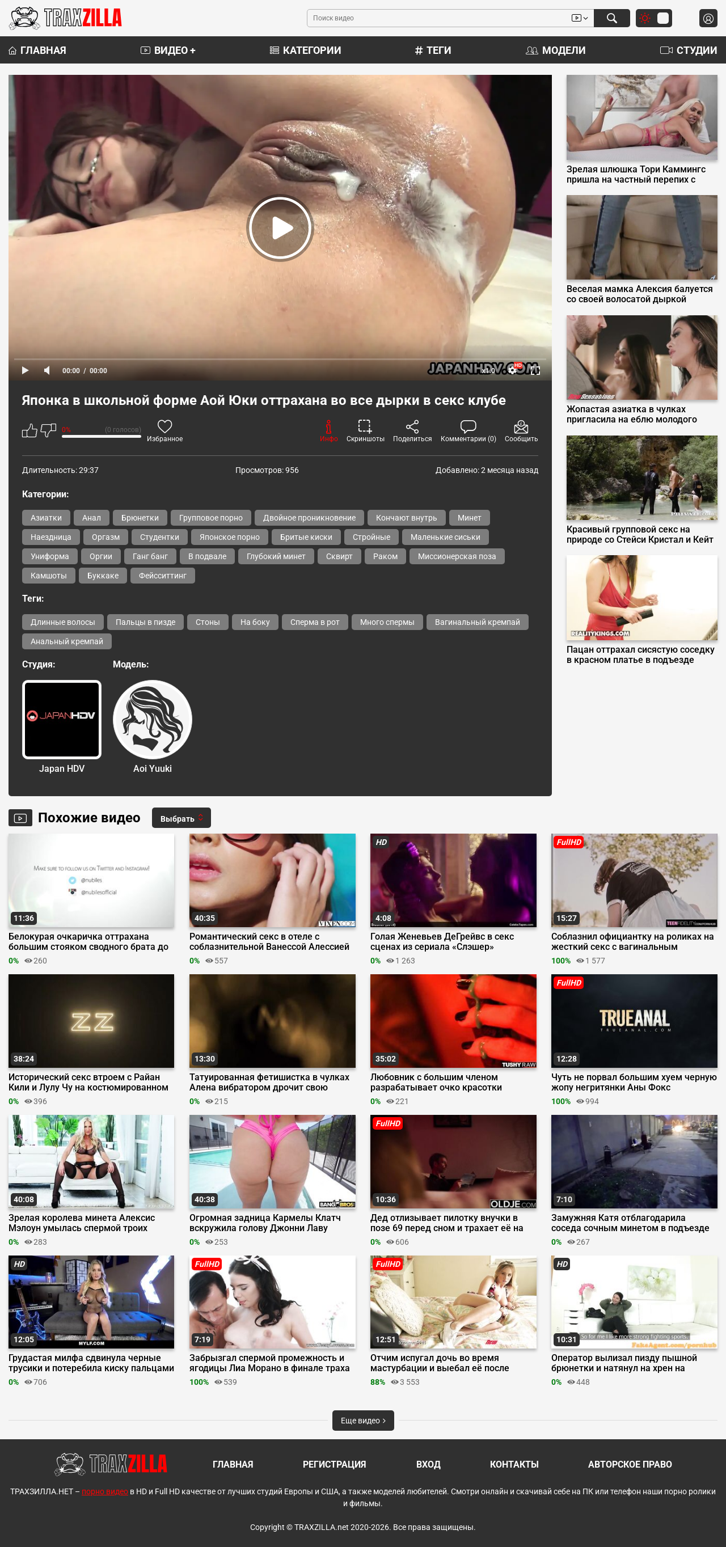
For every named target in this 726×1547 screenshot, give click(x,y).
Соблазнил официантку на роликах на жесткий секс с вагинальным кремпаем (632, 942)
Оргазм (106, 537)
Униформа (50, 556)
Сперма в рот (315, 622)
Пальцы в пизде (145, 622)
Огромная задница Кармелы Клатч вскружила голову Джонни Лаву (265, 1223)
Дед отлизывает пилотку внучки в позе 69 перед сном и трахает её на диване (447, 1223)
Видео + (168, 50)
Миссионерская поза (457, 556)
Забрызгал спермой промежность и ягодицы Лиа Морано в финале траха (269, 1363)
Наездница (51, 537)
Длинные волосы (63, 622)
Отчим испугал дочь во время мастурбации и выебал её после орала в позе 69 (439, 1363)
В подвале (207, 556)
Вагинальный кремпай (477, 622)
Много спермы (387, 622)
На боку (255, 622)
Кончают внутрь (406, 517)
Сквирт (339, 556)
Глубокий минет (276, 556)
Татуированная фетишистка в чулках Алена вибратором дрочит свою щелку (269, 1082)
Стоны (208, 622)
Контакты (514, 1464)
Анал (91, 517)
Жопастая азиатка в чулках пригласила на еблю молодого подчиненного (632, 414)
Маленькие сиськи (445, 537)
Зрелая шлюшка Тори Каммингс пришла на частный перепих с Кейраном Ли (636, 174)
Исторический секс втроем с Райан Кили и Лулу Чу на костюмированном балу (88, 1082)
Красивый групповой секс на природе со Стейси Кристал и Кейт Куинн (640, 535)
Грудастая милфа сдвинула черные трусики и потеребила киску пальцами (91, 1363)
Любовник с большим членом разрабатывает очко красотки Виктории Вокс (436, 1082)
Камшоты (49, 575)
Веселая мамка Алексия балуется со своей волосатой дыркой (640, 294)
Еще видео (363, 1420)
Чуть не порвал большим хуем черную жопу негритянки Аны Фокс (634, 1082)
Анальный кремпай (67, 641)
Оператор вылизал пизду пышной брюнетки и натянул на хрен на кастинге (624, 1363)
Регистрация (334, 1464)
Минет (470, 517)
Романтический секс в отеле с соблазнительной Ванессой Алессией (269, 942)
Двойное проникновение (309, 517)
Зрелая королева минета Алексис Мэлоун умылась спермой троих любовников (82, 1223)
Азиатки (46, 517)
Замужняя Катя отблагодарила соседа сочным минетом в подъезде (630, 1223)
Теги (433, 50)
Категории (305, 50)
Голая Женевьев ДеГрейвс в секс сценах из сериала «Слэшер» (442, 942)
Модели (556, 50)
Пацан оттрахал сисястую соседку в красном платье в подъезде (641, 655)
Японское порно (230, 537)
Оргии (101, 556)
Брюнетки (140, 517)
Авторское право (630, 1464)
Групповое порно (211, 517)
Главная (37, 50)
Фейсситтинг (163, 575)
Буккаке (103, 575)
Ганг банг (150, 556)
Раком (385, 556)
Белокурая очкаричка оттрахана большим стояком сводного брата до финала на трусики (88, 942)
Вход (428, 1464)
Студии (688, 50)
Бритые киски (306, 537)
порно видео (105, 1491)
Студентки (159, 537)
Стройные (371, 537)
